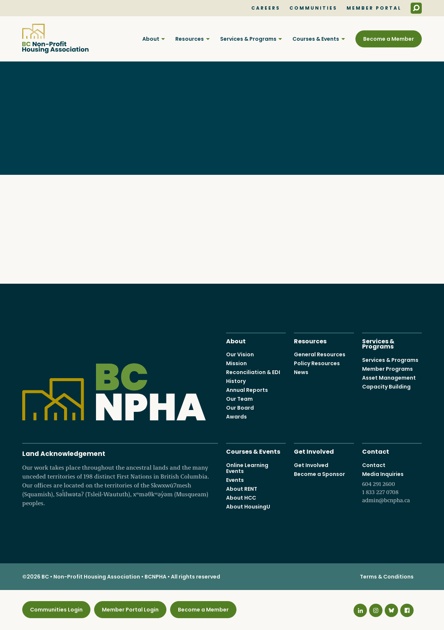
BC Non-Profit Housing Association (55, 38)
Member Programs (387, 368)
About (150, 39)
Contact (375, 450)
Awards (236, 416)
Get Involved (314, 450)
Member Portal (374, 8)
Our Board (240, 407)
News (301, 372)
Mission (236, 363)
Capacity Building (386, 386)
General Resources (319, 354)
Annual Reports (247, 390)
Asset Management (389, 377)
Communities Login (56, 609)
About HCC (241, 497)
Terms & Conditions (387, 576)
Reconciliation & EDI (253, 372)
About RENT (241, 488)
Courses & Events (315, 39)
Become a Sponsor (319, 473)
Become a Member (388, 39)
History (236, 381)
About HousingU (248, 506)
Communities (313, 8)
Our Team (239, 399)
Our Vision (240, 354)
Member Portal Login (130, 609)
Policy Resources (317, 363)
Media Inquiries (392, 487)
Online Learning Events (247, 467)
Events (235, 479)
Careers (265, 8)
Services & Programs (248, 39)
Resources (189, 39)
